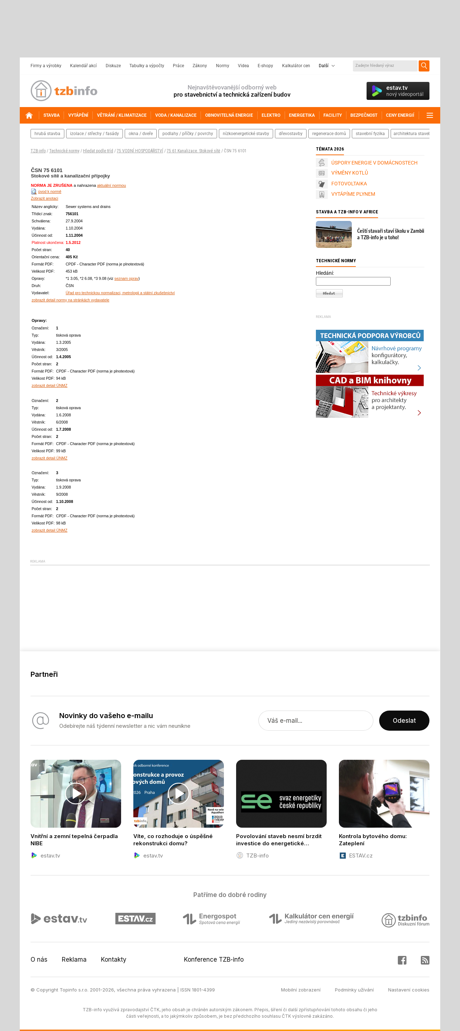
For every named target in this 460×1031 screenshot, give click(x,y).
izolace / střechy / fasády (94, 133)
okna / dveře (141, 133)
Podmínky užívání (354, 990)
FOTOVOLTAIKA (349, 183)
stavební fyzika (370, 133)
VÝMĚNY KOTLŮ (349, 173)
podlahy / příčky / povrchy (187, 133)
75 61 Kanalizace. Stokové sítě (193, 150)
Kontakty (113, 959)
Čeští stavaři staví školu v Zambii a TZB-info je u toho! (390, 234)
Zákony (200, 65)
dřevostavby (291, 133)
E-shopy (265, 65)
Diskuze (113, 65)
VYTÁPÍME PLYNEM (353, 194)
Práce (178, 65)
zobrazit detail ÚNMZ (50, 385)
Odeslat (404, 720)
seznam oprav (126, 278)
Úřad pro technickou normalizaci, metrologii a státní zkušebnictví (120, 293)
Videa (243, 65)
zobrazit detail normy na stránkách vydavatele (70, 300)
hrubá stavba (47, 133)
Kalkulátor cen (296, 65)
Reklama (74, 959)
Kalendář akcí (83, 65)
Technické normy (64, 150)
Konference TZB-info (214, 959)
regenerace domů (329, 133)
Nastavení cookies (408, 990)
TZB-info (38, 150)
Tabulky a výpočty (146, 65)
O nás (39, 959)
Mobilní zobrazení (301, 990)
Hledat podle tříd (98, 150)
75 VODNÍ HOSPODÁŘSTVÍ (140, 150)
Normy (222, 65)
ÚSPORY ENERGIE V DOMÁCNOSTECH (374, 163)
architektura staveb (412, 133)
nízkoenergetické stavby (246, 133)
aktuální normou (111, 185)
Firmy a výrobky (46, 65)
